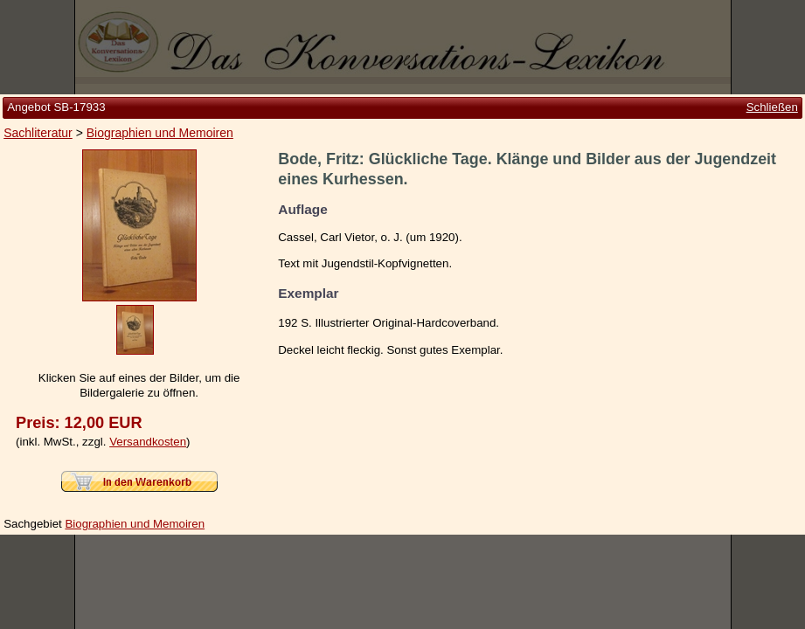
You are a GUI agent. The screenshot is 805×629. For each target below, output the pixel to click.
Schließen (772, 107)
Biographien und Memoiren (160, 133)
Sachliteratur (38, 133)
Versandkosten (147, 441)
